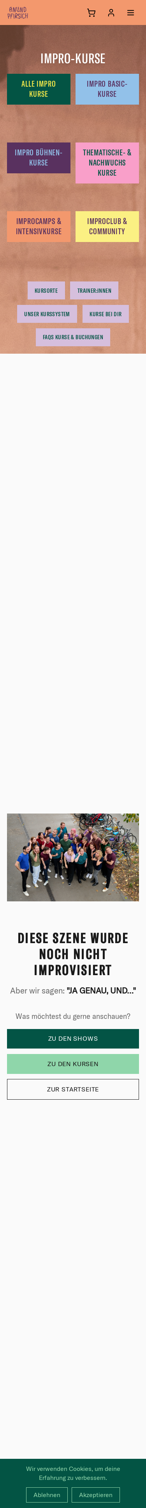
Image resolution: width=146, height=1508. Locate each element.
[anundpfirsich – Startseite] (30, 12)
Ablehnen (46, 1495)
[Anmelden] (111, 13)
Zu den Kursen (72, 1064)
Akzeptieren (96, 1495)
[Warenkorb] (91, 13)
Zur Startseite (73, 1089)
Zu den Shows (73, 1038)
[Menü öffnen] (131, 13)
